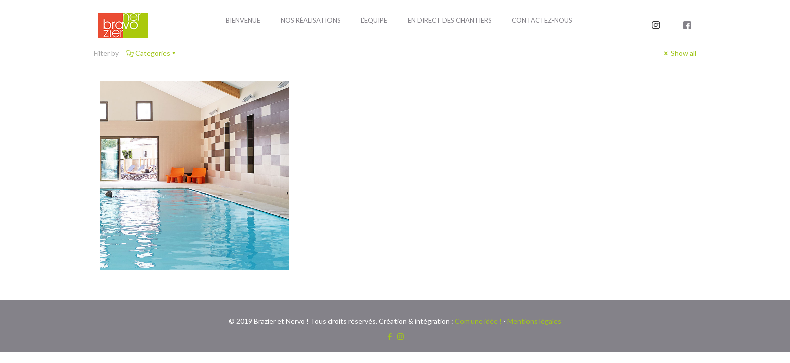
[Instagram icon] (400, 336)
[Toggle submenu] (311, 45)
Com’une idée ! (478, 321)
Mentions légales (534, 321)
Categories (151, 53)
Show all (679, 53)
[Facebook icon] (389, 336)
